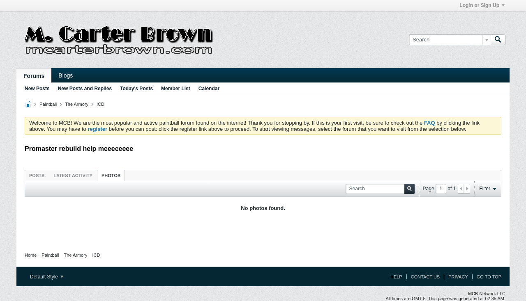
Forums (33, 76)
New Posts (37, 88)
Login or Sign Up (482, 5)
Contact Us (425, 276)
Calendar (208, 88)
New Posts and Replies (85, 88)
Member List (175, 88)
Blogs (65, 75)
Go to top (489, 276)
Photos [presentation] (111, 175)
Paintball (48, 104)
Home (31, 255)
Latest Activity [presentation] (72, 175)
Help (396, 276)
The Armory (76, 104)
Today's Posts (136, 88)
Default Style (46, 277)
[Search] (450, 39)
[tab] (37, 175)
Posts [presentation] (36, 175)
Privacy (458, 276)
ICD (100, 104)
